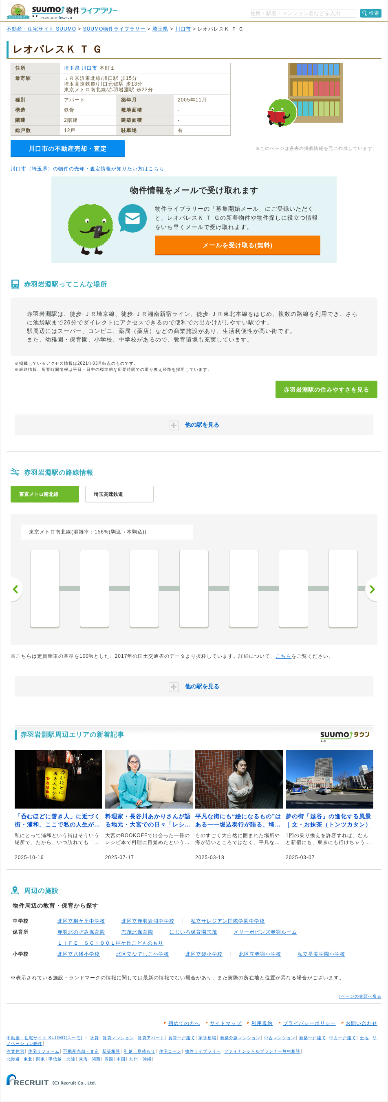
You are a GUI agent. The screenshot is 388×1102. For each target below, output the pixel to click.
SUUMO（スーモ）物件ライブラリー (62, 11)
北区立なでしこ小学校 (142, 954)
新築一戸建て (312, 1038)
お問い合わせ (361, 1023)
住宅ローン (170, 1051)
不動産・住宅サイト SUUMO (41, 29)
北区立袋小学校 (204, 954)
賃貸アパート (151, 1038)
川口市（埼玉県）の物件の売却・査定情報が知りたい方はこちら (87, 169)
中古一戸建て (342, 1038)
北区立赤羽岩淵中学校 (147, 921)
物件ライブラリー (203, 1051)
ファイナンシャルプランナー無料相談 (262, 1051)
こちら (283, 656)
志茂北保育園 (137, 932)
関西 (96, 1059)
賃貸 (94, 1038)
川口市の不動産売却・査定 (68, 148)
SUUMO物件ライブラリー (114, 29)
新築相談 (111, 1051)
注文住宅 (15, 1051)
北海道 (13, 1059)
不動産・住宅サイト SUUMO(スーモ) (45, 1038)
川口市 (183, 29)
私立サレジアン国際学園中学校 (228, 921)
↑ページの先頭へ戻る (360, 996)
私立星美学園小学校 (321, 954)
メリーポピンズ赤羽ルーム (265, 932)
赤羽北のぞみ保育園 (81, 932)
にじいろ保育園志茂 (193, 932)
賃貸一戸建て (181, 1038)
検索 (374, 13)
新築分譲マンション (240, 1038)
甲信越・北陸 (61, 1059)
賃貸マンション (118, 1038)
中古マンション (279, 1038)
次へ (371, 589)
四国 (108, 1059)
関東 (40, 1059)
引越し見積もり (139, 1051)
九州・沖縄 (140, 1059)
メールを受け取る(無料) (238, 245)
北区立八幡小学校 (78, 954)
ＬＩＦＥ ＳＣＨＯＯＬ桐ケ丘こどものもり (110, 943)
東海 (83, 1059)
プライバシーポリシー (309, 1023)
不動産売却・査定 (81, 1051)
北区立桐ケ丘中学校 (81, 921)
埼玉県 (160, 29)
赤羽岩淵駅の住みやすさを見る (326, 389)
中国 (121, 1059)
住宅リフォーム (44, 1051)
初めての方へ (184, 1023)
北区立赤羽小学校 (260, 954)
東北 (28, 1059)
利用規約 (262, 1023)
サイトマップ (226, 1023)
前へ (17, 589)
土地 (364, 1038)
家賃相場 (207, 1038)
